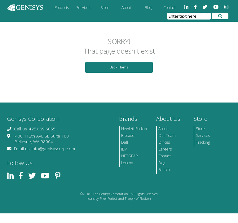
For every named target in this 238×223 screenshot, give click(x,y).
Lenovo (127, 162)
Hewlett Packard (134, 128)
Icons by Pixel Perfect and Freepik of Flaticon (119, 198)
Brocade (127, 135)
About (126, 7)
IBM (124, 149)
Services (83, 7)
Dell (124, 142)
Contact (169, 7)
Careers (165, 149)
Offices (164, 142)
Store (104, 7)
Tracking (203, 142)
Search (164, 169)
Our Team (167, 135)
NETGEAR (129, 156)
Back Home (119, 67)
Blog (148, 7)
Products (62, 7)
